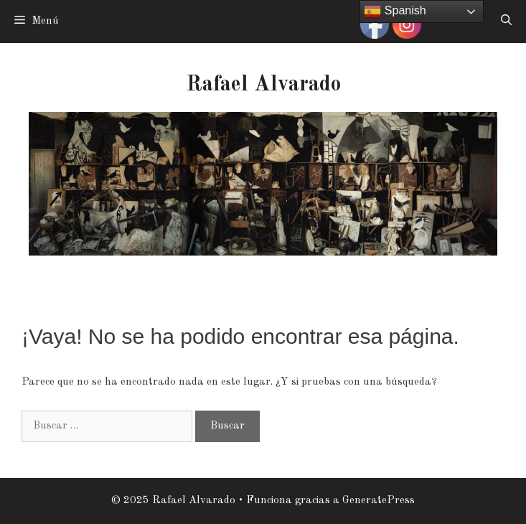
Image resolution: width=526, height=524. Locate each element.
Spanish (395, 11)
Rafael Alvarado (263, 84)
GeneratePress (378, 500)
